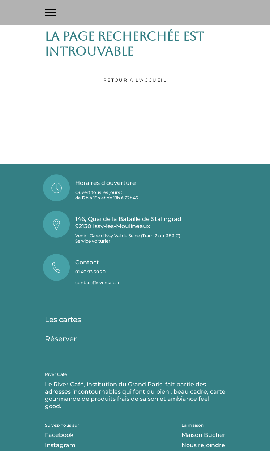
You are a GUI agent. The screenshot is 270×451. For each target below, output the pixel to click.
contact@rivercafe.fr (97, 282)
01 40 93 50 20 (90, 271)
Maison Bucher (203, 435)
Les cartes (63, 319)
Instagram (60, 445)
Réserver (61, 338)
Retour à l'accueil (135, 80)
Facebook (59, 435)
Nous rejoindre (203, 445)
